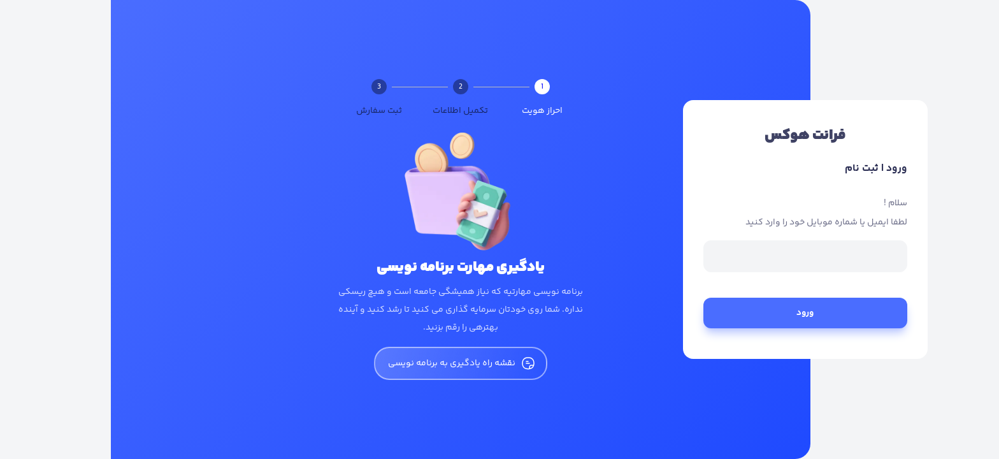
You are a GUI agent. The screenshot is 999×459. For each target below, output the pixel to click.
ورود (694, 313)
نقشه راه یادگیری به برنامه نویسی (349, 363)
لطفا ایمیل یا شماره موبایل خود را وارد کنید (715, 222)
